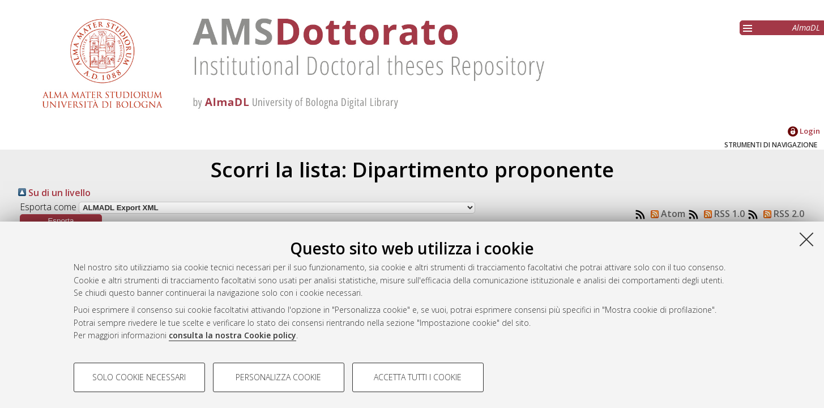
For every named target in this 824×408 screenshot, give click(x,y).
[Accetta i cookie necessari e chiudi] (806, 239)
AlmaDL (806, 27)
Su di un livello (54, 192)
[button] (61, 220)
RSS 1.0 (722, 213)
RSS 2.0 (781, 213)
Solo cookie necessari (139, 377)
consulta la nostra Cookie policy (232, 335)
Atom (665, 213)
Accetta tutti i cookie (418, 377)
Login (804, 131)
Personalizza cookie (278, 377)
